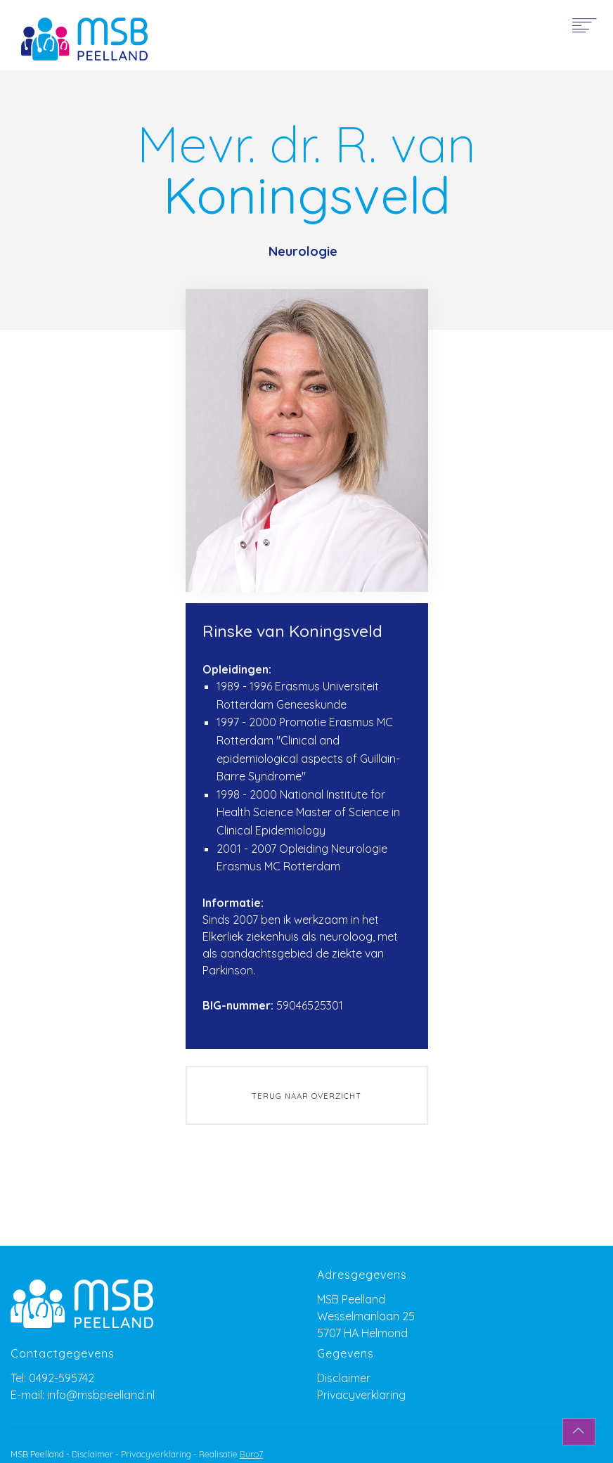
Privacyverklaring (361, 1395)
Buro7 (251, 1454)
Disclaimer (343, 1378)
